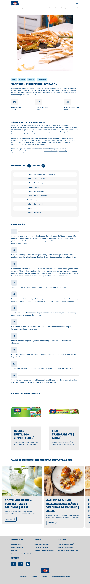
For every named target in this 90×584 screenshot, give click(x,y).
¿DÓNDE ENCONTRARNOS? (44, 550)
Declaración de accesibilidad (60, 576)
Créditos (34, 576)
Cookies (44, 576)
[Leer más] (11, 519)
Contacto (14, 550)
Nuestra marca (16, 544)
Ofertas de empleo (17, 547)
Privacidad (23, 576)
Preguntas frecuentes (41, 544)
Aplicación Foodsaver (41, 547)
